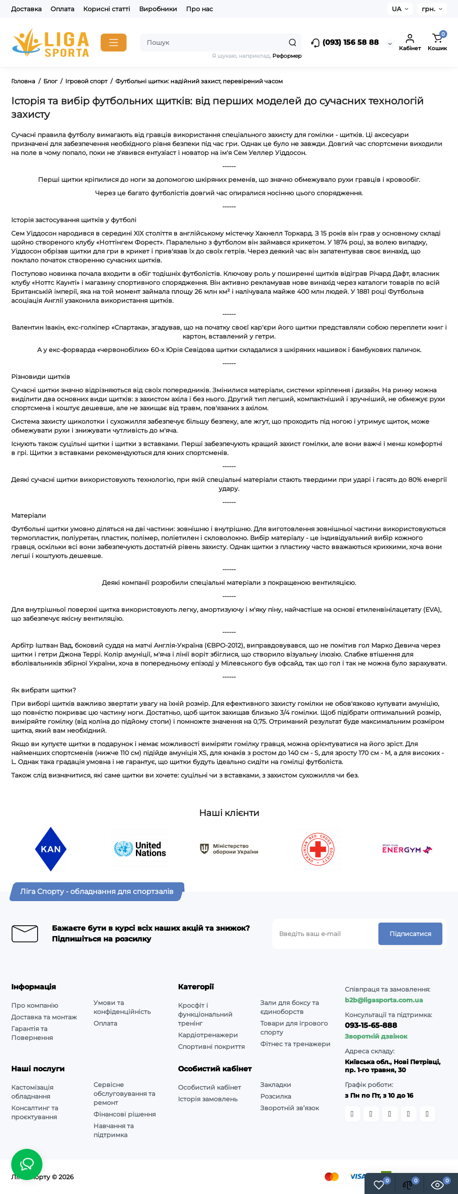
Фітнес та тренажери (295, 1044)
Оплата (62, 9)
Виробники (158, 9)
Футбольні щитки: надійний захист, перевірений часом (199, 81)
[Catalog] (114, 43)
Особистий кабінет (209, 1087)
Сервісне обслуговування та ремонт (124, 1094)
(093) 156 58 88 (344, 43)
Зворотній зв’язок (289, 1108)
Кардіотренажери (208, 1035)
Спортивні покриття (211, 1047)
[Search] (292, 42)
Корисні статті (106, 9)
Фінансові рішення (124, 1114)
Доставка (26, 9)
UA (396, 9)
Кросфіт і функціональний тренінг (205, 1014)
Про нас (199, 9)
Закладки (275, 1085)
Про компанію (34, 1005)
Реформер (286, 55)
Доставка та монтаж (44, 1017)
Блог (50, 81)
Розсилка (275, 1096)
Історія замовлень (207, 1099)
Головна (23, 81)
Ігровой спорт (86, 81)
